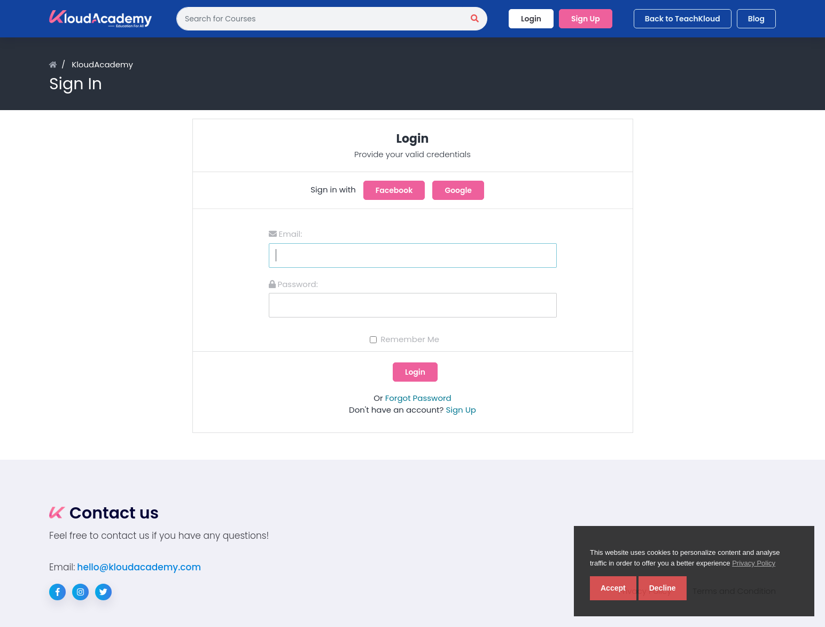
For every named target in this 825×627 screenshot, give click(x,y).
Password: (293, 284)
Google (458, 190)
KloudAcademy (102, 64)
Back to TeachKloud (682, 18)
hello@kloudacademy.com (139, 567)
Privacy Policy (753, 563)
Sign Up (585, 18)
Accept (613, 588)
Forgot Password (418, 398)
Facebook (394, 190)
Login (531, 18)
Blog (756, 18)
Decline (662, 588)
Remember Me (409, 339)
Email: (285, 233)
